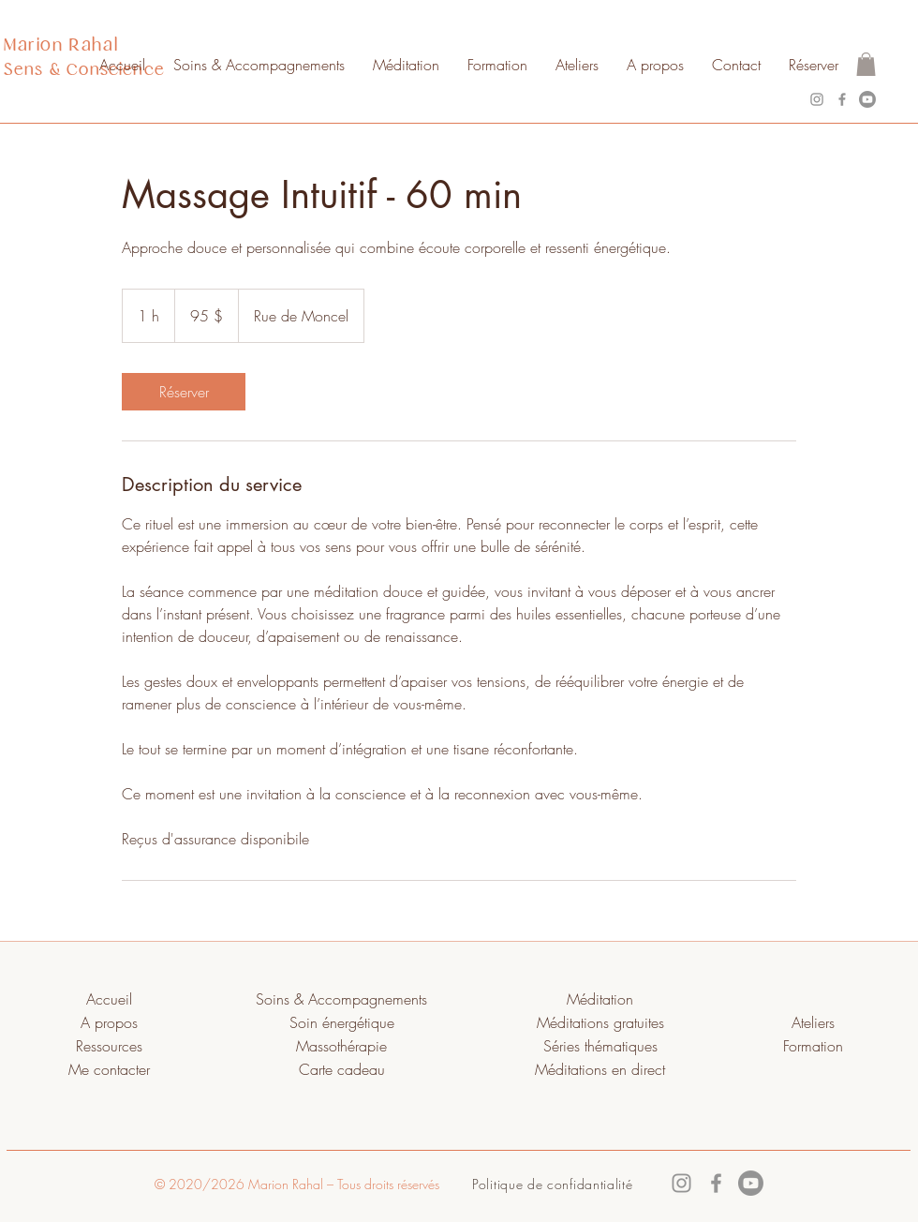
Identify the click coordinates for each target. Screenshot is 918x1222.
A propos (109, 1022)
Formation (813, 1046)
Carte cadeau (342, 1069)
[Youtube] (867, 99)
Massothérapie (341, 1046)
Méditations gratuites (600, 1022)
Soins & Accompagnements (341, 999)
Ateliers (813, 1022)
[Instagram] (816, 99)
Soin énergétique (341, 1022)
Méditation (600, 999)
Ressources (109, 1046)
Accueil (109, 999)
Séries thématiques (600, 1046)
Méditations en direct (600, 1069)
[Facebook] (842, 99)
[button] (866, 64)
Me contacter (109, 1069)
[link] (183, 391)
